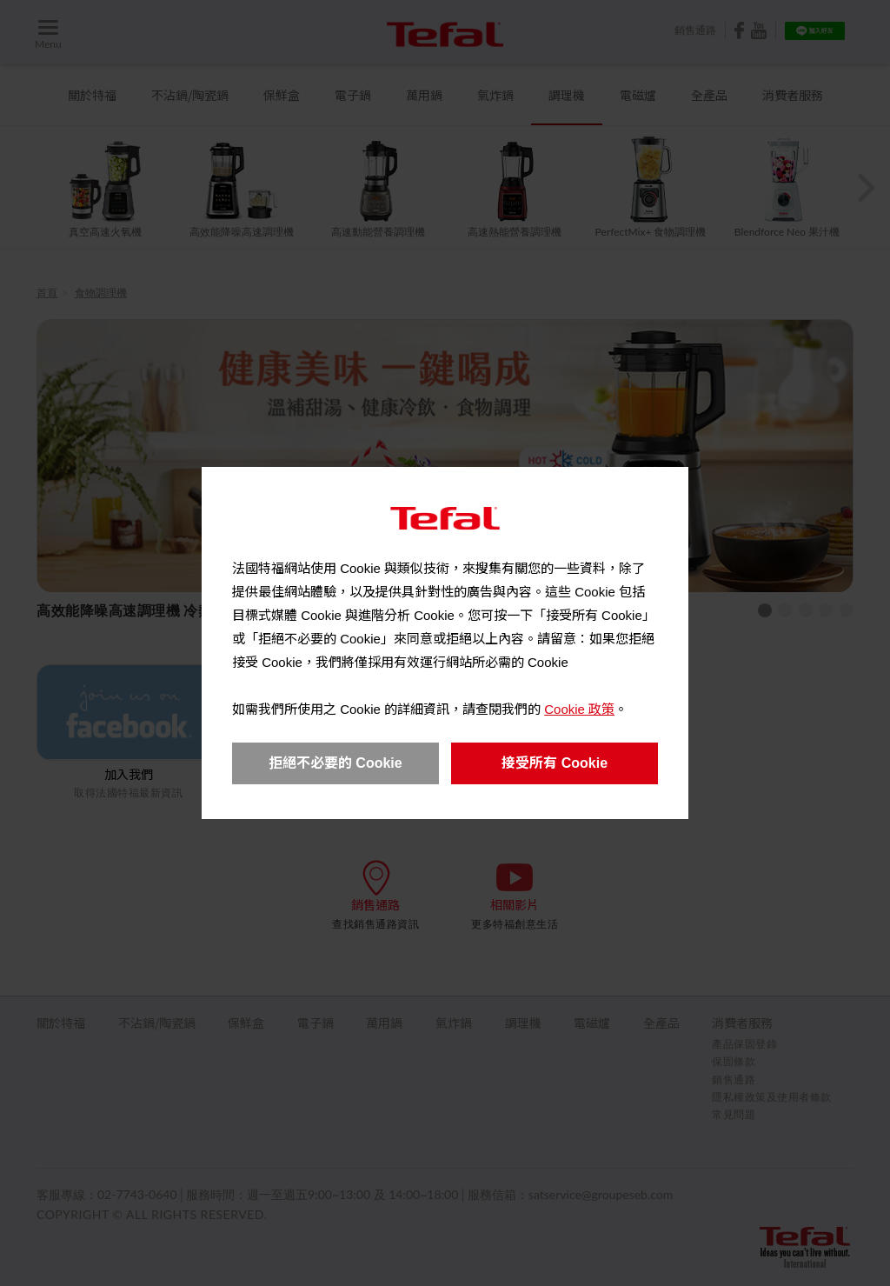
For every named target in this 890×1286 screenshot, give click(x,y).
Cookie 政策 (579, 709)
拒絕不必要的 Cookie (335, 763)
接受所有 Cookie (554, 763)
